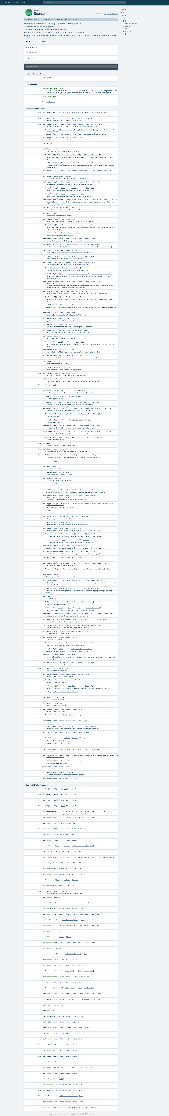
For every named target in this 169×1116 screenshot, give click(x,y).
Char (61, 19)
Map (86, 686)
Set (63, 697)
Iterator (55, 19)
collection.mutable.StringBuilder (71, 118)
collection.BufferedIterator (66, 137)
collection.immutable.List (64, 680)
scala (35, 10)
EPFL (86, 1114)
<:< (69, 686)
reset (74, 24)
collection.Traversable (68, 1096)
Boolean (68, 176)
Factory (63, 654)
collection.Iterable (65, 1045)
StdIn (128, 34)
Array (73, 182)
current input (31, 32)
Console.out (99, 569)
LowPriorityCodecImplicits (135, 29)
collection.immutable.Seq (62, 692)
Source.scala (43, 41)
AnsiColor (129, 21)
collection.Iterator (98, 112)
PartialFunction (65, 155)
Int (87, 182)
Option (89, 163)
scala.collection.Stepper (60, 628)
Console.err (97, 563)
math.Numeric (80, 516)
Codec (128, 26)
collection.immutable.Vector (66, 709)
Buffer (67, 668)
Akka (92, 1114)
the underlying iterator (47, 27)
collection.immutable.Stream (66, 1084)
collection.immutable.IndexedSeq (72, 674)
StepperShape (87, 625)
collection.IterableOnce (74, 112)
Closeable (73, 19)
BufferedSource (131, 23)
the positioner (80, 32)
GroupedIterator (79, 330)
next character (57, 32)
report (60, 30)
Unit (56, 149)
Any (60, 176)
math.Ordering (77, 396)
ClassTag (79, 662)
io (37, 10)
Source (128, 31)
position (41, 32)
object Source (111, 14)
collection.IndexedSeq (68, 1039)
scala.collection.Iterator (56, 375)
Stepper (61, 625)
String (93, 124)
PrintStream (81, 557)
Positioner (69, 732)
